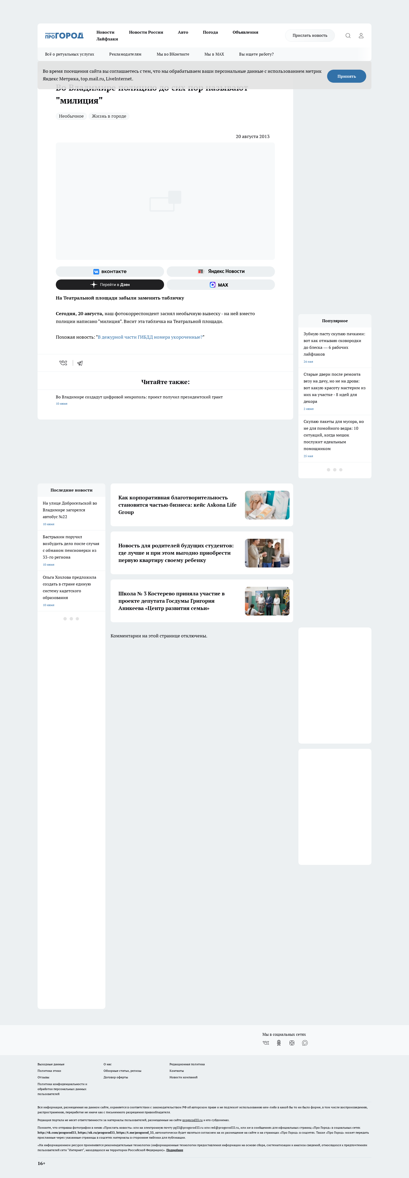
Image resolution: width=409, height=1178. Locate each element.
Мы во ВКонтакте (173, 54)
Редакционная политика (187, 1064)
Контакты (177, 1071)
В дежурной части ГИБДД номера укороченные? (150, 337)
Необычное (71, 116)
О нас (108, 1064)
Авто (183, 32)
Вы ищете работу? (256, 54)
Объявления (245, 32)
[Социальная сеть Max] (221, 284)
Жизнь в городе (109, 116)
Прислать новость (310, 35)
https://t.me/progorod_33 (135, 1132)
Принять (347, 76)
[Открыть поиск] (348, 35)
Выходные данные (51, 1064)
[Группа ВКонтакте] (110, 271)
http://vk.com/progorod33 (57, 1132)
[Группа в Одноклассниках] (278, 1043)
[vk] (63, 363)
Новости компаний (183, 1077)
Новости (106, 32)
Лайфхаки (107, 38)
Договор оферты (116, 1077)
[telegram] (81, 363)
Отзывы (43, 1077)
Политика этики (49, 1071)
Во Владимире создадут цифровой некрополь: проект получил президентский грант (165, 400)
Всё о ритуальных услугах (69, 54)
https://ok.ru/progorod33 (96, 1132)
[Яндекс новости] (221, 271)
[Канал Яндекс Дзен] (110, 284)
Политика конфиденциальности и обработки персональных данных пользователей (62, 1089)
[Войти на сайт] (361, 35)
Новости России (146, 32)
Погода (210, 32)
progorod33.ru (192, 1120)
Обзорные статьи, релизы (122, 1071)
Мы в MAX (214, 54)
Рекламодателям (125, 54)
